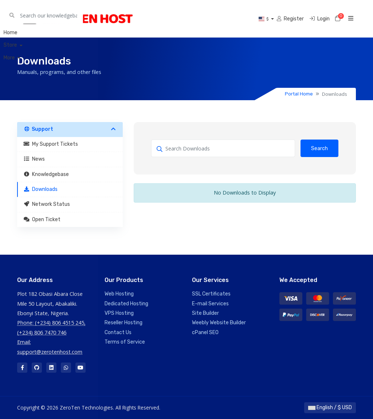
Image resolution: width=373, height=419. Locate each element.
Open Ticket (41, 219)
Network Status (46, 204)
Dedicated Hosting (126, 304)
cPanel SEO (205, 332)
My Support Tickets (50, 144)
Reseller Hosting (123, 323)
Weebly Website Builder (219, 323)
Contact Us (118, 332)
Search (319, 148)
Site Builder (205, 313)
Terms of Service (125, 342)
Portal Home (299, 94)
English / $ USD (330, 407)
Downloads (40, 189)
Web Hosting (119, 294)
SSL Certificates (211, 294)
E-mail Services (210, 304)
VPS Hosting (119, 313)
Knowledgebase (46, 174)
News (34, 159)
